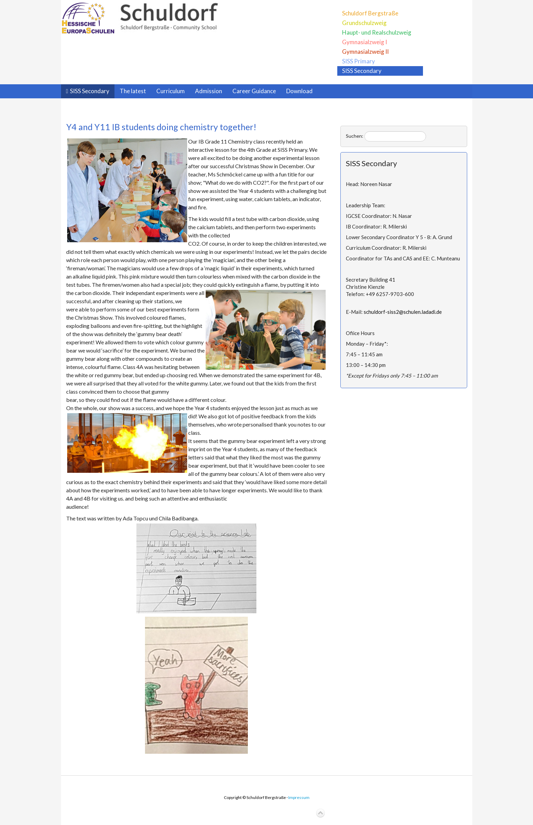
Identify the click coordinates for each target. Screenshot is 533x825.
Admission (208, 91)
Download (299, 91)
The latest (133, 91)
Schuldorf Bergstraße (370, 13)
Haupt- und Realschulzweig (376, 32)
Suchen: (354, 136)
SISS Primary (358, 61)
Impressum (299, 797)
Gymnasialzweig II (365, 51)
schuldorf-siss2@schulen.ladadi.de (403, 312)
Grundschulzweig (364, 22)
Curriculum (170, 91)
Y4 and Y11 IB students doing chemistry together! (161, 127)
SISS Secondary (361, 70)
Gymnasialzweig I (364, 42)
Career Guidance (254, 91)
